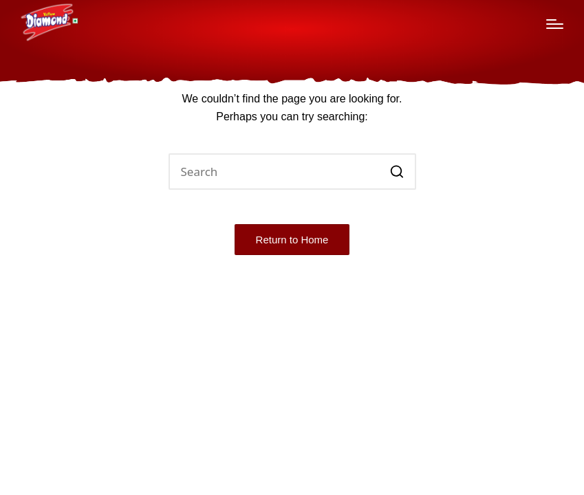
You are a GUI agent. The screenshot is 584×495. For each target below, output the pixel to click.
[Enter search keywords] (292, 171)
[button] (397, 171)
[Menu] (554, 24)
